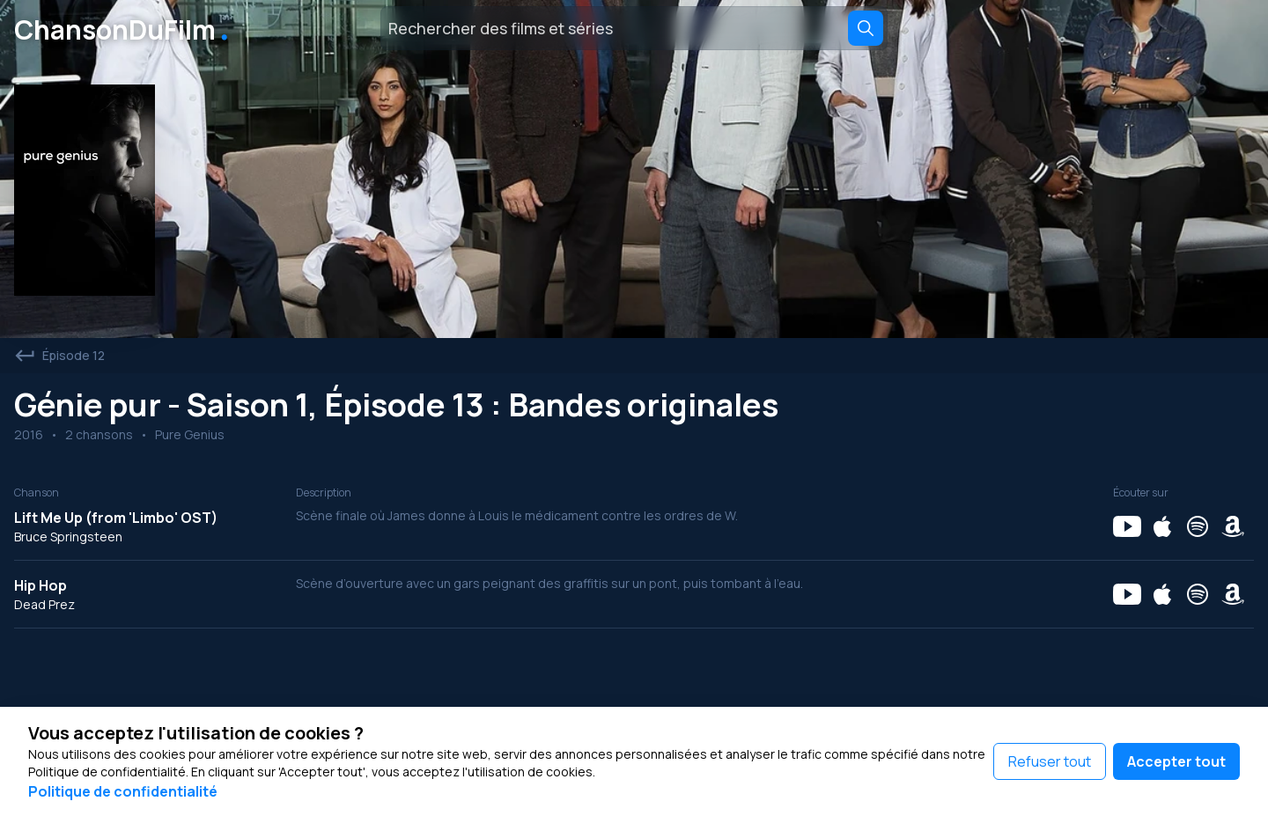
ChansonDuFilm (124, 28)
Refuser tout (1049, 761)
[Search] (865, 28)
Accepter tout (1176, 761)
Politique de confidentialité (122, 791)
